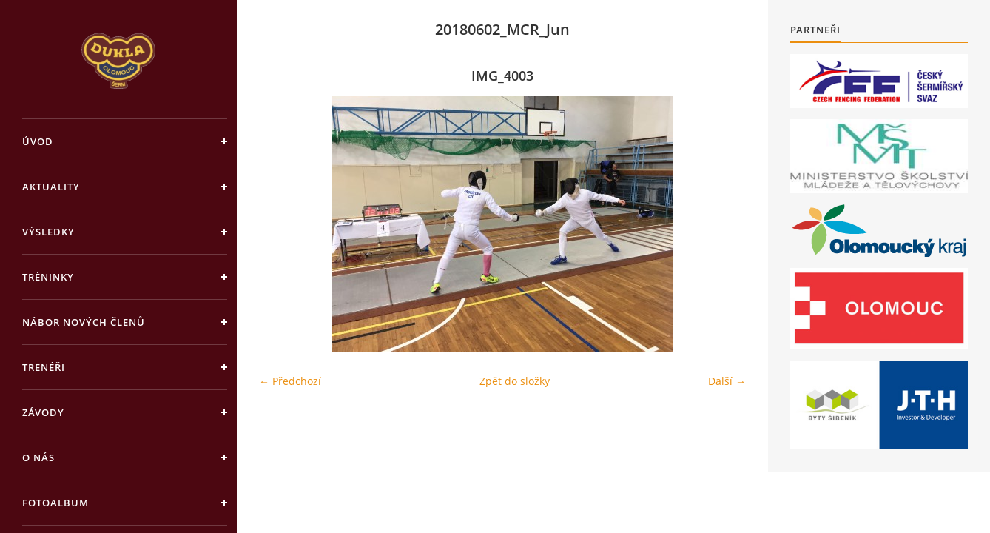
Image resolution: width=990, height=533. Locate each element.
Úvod (37, 141)
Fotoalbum (55, 502)
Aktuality (51, 186)
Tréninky (48, 277)
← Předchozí (290, 381)
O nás (38, 457)
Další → (727, 381)
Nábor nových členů (83, 322)
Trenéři (43, 367)
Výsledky (48, 231)
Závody (43, 412)
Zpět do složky (514, 381)
